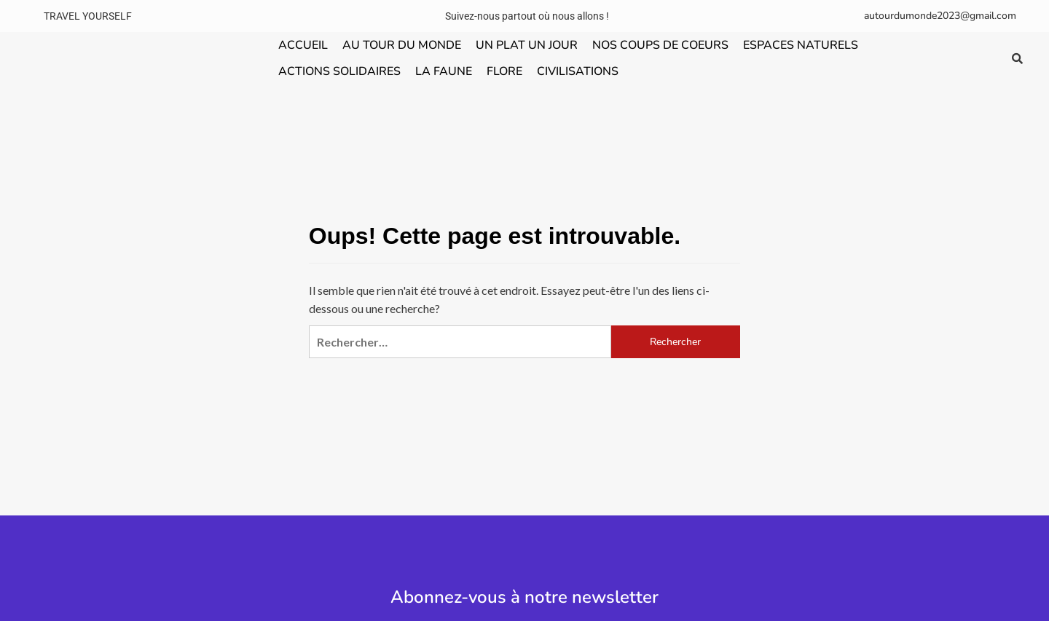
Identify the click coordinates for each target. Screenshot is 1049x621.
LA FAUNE (443, 71)
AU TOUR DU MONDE (401, 45)
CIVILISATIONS (577, 71)
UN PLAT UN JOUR (527, 45)
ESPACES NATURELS (800, 45)
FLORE (504, 71)
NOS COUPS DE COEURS (660, 45)
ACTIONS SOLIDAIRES (339, 71)
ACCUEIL (303, 45)
